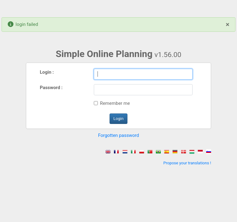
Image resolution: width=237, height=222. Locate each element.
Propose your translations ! (187, 163)
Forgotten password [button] (118, 135)
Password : (51, 87)
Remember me (115, 103)
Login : (47, 72)
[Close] (228, 24)
